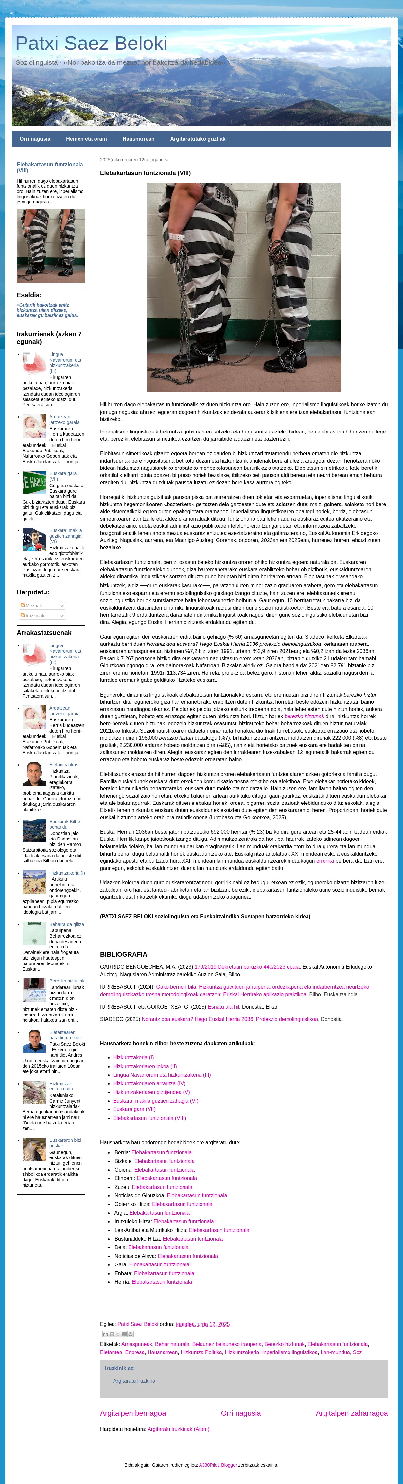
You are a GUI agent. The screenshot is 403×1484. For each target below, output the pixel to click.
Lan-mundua (335, 1352)
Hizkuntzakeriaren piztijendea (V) (151, 1092)
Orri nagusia (35, 139)
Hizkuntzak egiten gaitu (61, 1086)
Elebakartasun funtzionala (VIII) (149, 1118)
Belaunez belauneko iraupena (227, 1344)
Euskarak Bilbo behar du (64, 824)
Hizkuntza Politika (201, 1352)
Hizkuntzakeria (242, 1352)
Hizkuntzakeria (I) (67, 872)
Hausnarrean (139, 139)
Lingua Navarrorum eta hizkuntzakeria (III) (162, 1075)
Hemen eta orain (86, 139)
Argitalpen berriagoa (133, 1413)
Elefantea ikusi (64, 764)
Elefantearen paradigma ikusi (65, 1035)
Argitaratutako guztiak (198, 139)
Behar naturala (172, 1344)
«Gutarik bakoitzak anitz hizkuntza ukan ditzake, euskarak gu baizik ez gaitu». (48, 310)
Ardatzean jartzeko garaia (64, 419)
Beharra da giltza (66, 924)
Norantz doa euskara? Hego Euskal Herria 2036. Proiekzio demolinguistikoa (230, 1019)
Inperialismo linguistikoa (290, 1352)
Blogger (229, 1465)
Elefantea (111, 1352)
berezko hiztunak (304, 716)
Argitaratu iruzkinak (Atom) (178, 1429)
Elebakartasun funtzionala (161, 1152)
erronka (325, 861)
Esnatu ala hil (223, 1007)
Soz (357, 1352)
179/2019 (206, 967)
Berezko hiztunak (285, 1344)
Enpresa (135, 1352)
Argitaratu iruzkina (134, 1381)
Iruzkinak (32, 615)
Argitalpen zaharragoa (352, 1413)
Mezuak (31, 605)
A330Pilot (209, 1465)
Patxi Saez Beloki (91, 43)
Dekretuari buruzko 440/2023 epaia (258, 967)
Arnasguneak (136, 1344)
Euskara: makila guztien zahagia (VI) (65, 536)
